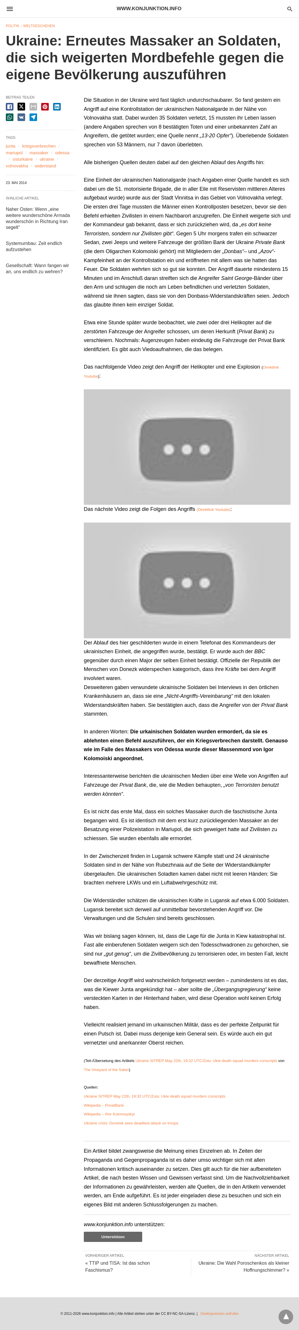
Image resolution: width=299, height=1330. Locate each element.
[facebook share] (9, 107)
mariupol (14, 152)
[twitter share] (21, 107)
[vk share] (21, 117)
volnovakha (17, 165)
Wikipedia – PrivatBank (104, 1105)
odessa (62, 152)
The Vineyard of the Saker (106, 1070)
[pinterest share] (45, 107)
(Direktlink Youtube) (214, 509)
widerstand (45, 165)
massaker (38, 152)
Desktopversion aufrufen (220, 1314)
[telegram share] (33, 117)
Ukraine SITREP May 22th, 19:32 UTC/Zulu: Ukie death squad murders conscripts (206, 1061)
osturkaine (23, 159)
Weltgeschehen (39, 26)
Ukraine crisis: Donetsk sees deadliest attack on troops (131, 1123)
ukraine (47, 159)
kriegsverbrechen (39, 145)
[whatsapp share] (9, 117)
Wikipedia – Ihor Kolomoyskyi (109, 1114)
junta (10, 145)
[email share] (33, 107)
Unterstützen (112, 1237)
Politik (12, 26)
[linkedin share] (57, 107)
